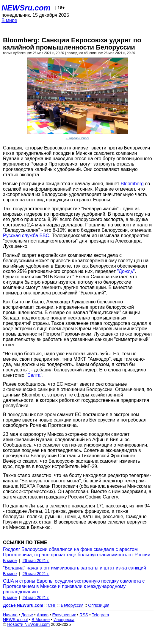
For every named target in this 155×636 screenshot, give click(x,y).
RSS (83, 614)
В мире (9, 20)
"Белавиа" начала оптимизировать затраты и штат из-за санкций (74, 567)
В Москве (41, 619)
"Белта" (34, 375)
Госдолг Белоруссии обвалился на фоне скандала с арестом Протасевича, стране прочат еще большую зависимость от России (76, 552)
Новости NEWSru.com (28, 624)
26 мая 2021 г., (36, 560)
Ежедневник (64, 614)
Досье (27, 614)
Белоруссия (72, 605)
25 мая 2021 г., (36, 573)
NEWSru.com (26, 7)
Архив (42, 614)
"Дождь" (125, 271)
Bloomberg (132, 183)
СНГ (52, 605)
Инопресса (64, 619)
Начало (10, 614)
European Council (78, 138)
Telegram (100, 614)
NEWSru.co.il (15, 619)
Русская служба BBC (26, 235)
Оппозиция (98, 605)
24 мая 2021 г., (36, 597)
